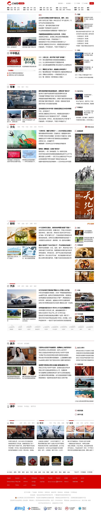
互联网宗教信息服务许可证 (78, 497)
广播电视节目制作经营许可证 (62, 495)
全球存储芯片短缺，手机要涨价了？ (50, 39)
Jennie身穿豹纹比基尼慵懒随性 (84, 389)
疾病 (82, 9)
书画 (23, 127)
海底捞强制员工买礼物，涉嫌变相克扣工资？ (21, 443)
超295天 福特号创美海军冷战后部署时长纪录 (53, 93)
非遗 (27, 127)
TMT (31, 7)
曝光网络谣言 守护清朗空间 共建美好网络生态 (57, 72)
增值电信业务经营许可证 (62, 497)
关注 (76, 77)
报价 (47, 7)
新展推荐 (80, 131)
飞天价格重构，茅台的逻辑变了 (88, 231)
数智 (82, 7)
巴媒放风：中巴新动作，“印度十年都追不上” (53, 47)
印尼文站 (52, 481)
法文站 (44, 478)
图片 (51, 7)
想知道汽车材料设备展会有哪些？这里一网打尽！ (54, 315)
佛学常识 (33, 406)
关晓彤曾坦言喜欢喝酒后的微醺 (85, 353)
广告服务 (34, 492)
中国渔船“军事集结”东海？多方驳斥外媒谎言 (53, 96)
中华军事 (89, 472)
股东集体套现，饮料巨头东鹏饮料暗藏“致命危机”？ (55, 238)
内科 (77, 423)
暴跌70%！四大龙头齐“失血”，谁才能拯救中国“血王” (55, 255)
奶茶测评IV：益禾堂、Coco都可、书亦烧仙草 (87, 280)
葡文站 (36, 478)
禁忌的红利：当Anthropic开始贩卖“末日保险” (50, 448)
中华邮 (78, 3)
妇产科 (86, 423)
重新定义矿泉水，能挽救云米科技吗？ (55, 69)
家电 (59, 423)
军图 (11, 9)
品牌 (21, 423)
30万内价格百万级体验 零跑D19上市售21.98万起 (54, 290)
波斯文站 (27, 485)
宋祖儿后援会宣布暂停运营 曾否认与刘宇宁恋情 (54, 352)
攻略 (51, 9)
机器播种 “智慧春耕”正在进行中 (48, 28)
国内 (11, 7)
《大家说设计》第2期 (82, 41)
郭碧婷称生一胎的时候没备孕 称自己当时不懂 (53, 378)
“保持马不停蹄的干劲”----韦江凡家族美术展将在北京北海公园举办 (84, 187)
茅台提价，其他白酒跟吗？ (88, 61)
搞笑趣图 (26, 343)
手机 (54, 423)
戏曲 (60, 9)
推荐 (76, 75)
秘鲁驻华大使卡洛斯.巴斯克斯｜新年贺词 (88, 26)
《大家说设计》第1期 (82, 36)
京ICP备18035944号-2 (44, 503)
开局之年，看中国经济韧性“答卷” (49, 25)
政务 (57, 7)
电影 (28, 9)
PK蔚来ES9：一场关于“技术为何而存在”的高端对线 (55, 320)
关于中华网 (27, 492)
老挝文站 (27, 481)
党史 (18, 7)
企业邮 (86, 3)
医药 (35, 223)
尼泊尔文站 (77, 481)
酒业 (35, 7)
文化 (57, 9)
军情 (15, 9)
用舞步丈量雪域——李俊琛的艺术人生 (55, 74)
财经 (24, 7)
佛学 (88, 7)
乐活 (29, 423)
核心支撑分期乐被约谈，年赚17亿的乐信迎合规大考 (55, 258)
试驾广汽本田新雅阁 (81, 310)
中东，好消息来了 (44, 111)
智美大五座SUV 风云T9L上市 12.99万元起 (52, 313)
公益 (60, 7)
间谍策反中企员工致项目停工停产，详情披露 (53, 116)
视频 (27, 286)
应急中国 (65, 7)
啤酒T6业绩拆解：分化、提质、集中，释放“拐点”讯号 (56, 248)
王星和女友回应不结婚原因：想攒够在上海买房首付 (55, 347)
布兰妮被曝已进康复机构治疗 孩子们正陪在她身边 (54, 373)
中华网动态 (74, 492)
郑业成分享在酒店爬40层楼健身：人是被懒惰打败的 (55, 357)
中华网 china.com (15, 3)
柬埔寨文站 (36, 481)
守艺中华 (40, 127)
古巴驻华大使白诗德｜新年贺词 (85, 34)
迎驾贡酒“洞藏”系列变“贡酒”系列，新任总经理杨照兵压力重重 (89, 239)
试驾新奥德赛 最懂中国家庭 (82, 300)
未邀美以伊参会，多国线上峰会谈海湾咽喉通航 (53, 37)
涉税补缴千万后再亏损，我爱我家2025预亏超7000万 (55, 250)
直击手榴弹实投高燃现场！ (15, 73)
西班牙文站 (60, 478)
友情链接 (66, 492)
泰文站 (44, 481)
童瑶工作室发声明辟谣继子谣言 (85, 357)
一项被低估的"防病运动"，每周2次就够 (78, 443)
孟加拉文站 (11, 485)
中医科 (92, 423)
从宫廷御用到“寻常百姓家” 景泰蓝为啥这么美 (53, 159)
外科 (82, 423)
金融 (23, 223)
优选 (88, 9)
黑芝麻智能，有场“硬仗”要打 (88, 68)
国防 (40, 57)
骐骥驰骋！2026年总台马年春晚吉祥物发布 (52, 143)
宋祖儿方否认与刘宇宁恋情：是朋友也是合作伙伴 (54, 367)
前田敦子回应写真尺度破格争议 (85, 360)
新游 (44, 9)
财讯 (25, 423)
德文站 (19, 478)
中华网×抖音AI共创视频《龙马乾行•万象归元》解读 (55, 136)
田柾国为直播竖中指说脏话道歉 (85, 355)
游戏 (41, 9)
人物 (79, 9)
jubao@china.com (75, 500)
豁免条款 (60, 492)
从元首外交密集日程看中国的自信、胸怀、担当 (53, 18)
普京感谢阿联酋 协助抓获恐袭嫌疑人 (54, 60)
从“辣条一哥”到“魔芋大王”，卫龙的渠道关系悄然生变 (55, 235)
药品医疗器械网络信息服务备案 (45, 497)
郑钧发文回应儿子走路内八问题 (85, 350)
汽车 (41, 7)
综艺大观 (20, 343)
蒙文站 (68, 481)
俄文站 (52, 478)
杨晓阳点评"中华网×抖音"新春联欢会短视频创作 (54, 138)
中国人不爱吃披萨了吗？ (85, 75)
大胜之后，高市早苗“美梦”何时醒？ (54, 57)
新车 (44, 7)
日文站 (68, 478)
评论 (27, 87)
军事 (8, 9)
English (9, 478)
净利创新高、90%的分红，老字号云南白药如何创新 (55, 253)
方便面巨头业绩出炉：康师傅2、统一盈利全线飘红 (55, 240)
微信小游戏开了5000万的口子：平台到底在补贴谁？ (55, 245)
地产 (27, 223)
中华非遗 (68, 9)
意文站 (27, 478)
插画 (64, 9)
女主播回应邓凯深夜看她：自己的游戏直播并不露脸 (55, 375)
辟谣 (40, 72)
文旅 (35, 127)
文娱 (35, 9)
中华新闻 (83, 472)
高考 (79, 7)
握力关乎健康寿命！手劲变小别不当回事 (79, 441)
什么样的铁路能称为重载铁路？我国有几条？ (53, 30)
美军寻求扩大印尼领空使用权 (48, 104)
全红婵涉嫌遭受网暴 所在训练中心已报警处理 (57, 65)
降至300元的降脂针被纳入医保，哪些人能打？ (81, 450)
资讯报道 (20, 406)
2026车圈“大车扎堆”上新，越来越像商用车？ (53, 310)
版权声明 (53, 492)
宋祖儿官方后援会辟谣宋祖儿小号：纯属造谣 (53, 370)
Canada (34, 485)
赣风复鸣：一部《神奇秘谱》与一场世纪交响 (53, 151)
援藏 (40, 74)
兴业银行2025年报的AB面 (86, 77)
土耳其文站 (19, 485)
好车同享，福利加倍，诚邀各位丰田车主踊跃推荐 (54, 300)
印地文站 (85, 481)
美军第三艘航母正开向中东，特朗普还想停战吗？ (54, 44)
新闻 (8, 7)
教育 (75, 7)
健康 (75, 9)
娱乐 (24, 9)
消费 (28, 7)
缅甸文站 (60, 481)
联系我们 (40, 492)
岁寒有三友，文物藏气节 (46, 141)
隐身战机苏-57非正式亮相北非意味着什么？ (52, 42)
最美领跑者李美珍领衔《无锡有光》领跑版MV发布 (55, 133)
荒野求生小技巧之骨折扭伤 (15, 75)
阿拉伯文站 (77, 478)
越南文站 (19, 481)
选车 (31, 286)
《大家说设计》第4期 (82, 43)
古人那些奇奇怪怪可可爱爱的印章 (53, 62)
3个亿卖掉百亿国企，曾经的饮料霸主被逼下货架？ (55, 227)
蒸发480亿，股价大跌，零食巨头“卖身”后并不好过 (54, 233)
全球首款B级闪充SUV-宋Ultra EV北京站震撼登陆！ (55, 308)
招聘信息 (47, 492)
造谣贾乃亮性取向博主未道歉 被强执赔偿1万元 (53, 365)
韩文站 (85, 478)
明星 (31, 9)
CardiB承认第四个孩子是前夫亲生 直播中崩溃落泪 (54, 360)
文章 (19, 286)
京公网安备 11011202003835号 (25, 497)
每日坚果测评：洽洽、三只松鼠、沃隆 (85, 268)
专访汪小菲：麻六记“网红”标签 (88, 54)
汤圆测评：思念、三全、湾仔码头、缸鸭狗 (86, 256)
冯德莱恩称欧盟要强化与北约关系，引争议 (52, 34)
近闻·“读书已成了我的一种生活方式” (50, 20)
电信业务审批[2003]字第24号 (45, 495)
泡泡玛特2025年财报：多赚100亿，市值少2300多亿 (55, 230)
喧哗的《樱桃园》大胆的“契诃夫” (49, 149)
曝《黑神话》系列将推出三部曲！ (53, 77)
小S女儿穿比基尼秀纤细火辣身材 (84, 401)
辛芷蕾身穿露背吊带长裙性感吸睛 (84, 377)
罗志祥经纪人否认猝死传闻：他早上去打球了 (53, 350)
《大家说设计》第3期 (82, 38)
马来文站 (11, 481)
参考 (18, 9)
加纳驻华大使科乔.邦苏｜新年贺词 (88, 19)
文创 (31, 127)
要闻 (40, 15)
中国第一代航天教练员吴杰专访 (85, 45)
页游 (47, 9)
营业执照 (32, 495)
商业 (12, 423)
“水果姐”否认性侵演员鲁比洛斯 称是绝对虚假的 (53, 355)
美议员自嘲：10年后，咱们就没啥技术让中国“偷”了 (55, 119)
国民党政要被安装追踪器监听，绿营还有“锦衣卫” (54, 91)
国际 (15, 7)
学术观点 (26, 406)
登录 (92, 3)
